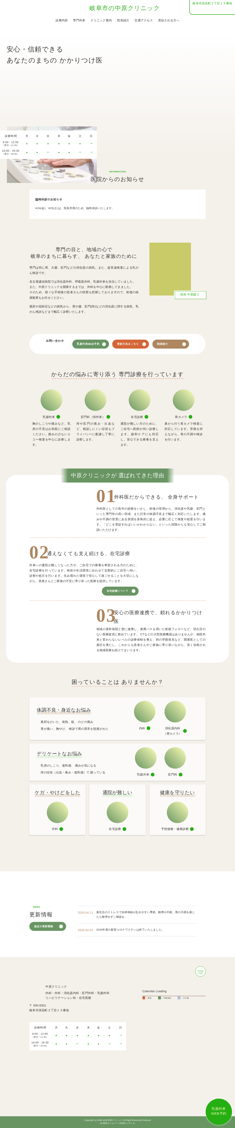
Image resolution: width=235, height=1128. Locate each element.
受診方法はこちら (136, 344)
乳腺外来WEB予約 (96, 344)
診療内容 (62, 20)
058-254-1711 (214, 9)
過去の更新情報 (44, 935)
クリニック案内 (101, 20)
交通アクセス (143, 20)
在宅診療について (117, 593)
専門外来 (79, 20)
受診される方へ (168, 20)
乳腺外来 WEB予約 (219, 1111)
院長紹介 (123, 20)
